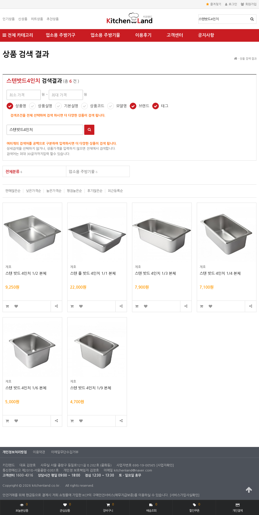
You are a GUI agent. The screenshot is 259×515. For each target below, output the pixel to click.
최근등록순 (115, 190)
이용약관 (39, 452)
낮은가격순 (33, 190)
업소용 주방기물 (105, 35)
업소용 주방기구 (60, 35)
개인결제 (237, 507)
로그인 (231, 4)
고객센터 (175, 35)
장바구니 (108, 507)
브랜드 (144, 106)
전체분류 (13, 172)
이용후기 (143, 35)
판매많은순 (12, 190)
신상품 (22, 19)
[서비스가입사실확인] (185, 495)
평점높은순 (74, 190)
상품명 (20, 106)
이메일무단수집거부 (64, 452)
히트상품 (37, 19)
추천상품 (53, 19)
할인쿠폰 (194, 507)
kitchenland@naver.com (133, 470)
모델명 (121, 106)
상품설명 (45, 106)
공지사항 (206, 35)
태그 (164, 106)
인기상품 (9, 19)
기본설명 (71, 106)
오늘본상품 (21, 507)
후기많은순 (94, 190)
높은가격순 (53, 190)
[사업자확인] (165, 465)
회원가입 (248, 4)
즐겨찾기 (213, 4)
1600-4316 (24, 475)
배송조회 (151, 507)
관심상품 (65, 507)
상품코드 (97, 106)
